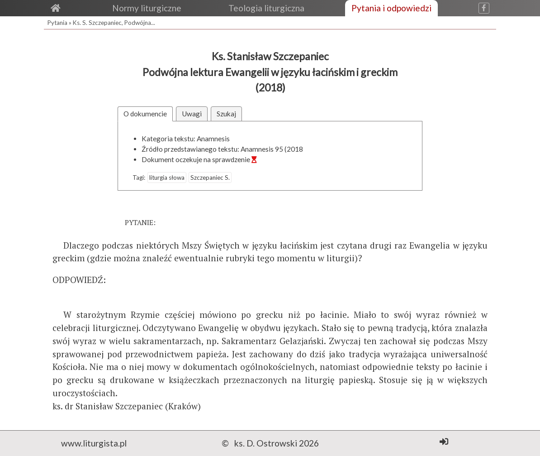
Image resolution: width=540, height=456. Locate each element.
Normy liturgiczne (146, 8)
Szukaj (226, 114)
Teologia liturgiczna (266, 8)
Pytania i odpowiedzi (391, 8)
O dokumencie (145, 114)
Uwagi (192, 114)
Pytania (57, 22)
